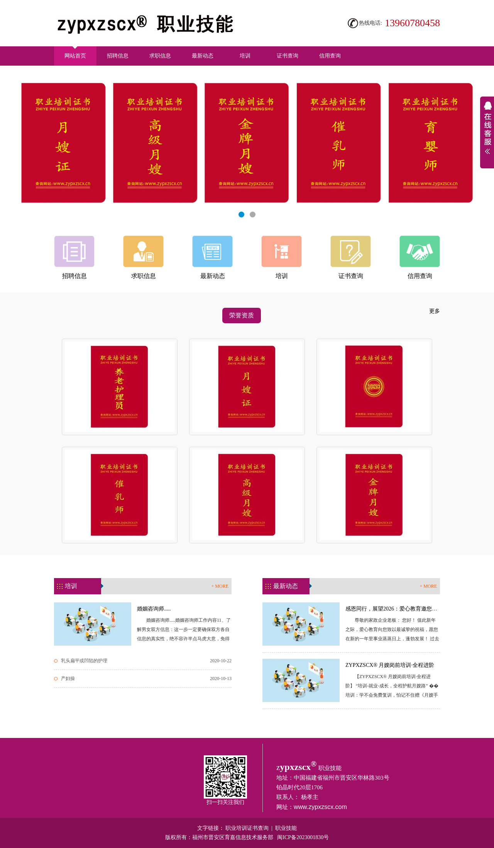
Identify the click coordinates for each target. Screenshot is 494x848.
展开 (487, 132)
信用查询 (330, 56)
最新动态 (202, 56)
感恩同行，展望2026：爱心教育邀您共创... (396, 609)
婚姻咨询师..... (154, 609)
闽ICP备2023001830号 (303, 837)
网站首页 (75, 52)
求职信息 (160, 56)
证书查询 (287, 56)
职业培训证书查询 (247, 828)
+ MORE (219, 586)
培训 (245, 56)
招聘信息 (118, 56)
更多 (434, 311)
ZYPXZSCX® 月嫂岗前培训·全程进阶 (389, 665)
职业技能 (286, 828)
